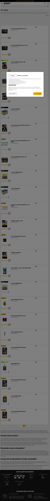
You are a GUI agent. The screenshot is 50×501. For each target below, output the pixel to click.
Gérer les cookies (12, 93)
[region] (25, 84)
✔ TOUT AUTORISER (37, 93)
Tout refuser (12, 75)
